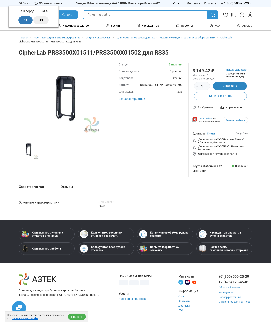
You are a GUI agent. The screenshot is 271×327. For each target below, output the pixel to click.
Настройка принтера (132, 298)
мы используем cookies (25, 318)
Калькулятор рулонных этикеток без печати (101, 234)
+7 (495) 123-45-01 (234, 282)
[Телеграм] (180, 281)
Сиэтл (211, 133)
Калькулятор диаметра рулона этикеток (220, 234)
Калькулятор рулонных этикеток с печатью (42, 234)
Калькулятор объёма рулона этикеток (164, 234)
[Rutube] (187, 281)
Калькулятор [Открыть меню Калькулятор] (148, 25)
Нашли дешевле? (236, 69)
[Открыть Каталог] (65, 14)
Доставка (184, 305)
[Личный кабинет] (250, 14)
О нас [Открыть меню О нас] (178, 3)
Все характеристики (132, 98)
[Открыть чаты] (19, 308)
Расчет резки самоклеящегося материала (223, 249)
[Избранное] (225, 14)
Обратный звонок (48, 3)
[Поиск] (213, 15)
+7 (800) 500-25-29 (234, 276)
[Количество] (202, 86)
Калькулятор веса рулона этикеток (102, 249)
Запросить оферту (235, 120)
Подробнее (242, 133)
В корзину (230, 86)
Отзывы (245, 25)
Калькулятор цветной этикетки (159, 249)
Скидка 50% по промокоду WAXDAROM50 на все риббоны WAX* (118, 3)
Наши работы (206, 118)
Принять (77, 316)
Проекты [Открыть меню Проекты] (184, 25)
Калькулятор (226, 292)
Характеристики (31, 187)
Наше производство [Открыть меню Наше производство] (73, 25)
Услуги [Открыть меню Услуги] (113, 25)
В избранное (203, 107)
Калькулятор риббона (41, 249)
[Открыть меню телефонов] (237, 3)
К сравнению (231, 107)
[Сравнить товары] (233, 14)
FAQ (215, 25)
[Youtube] (194, 281)
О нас (181, 296)
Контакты (184, 301)
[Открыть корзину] (242, 14)
